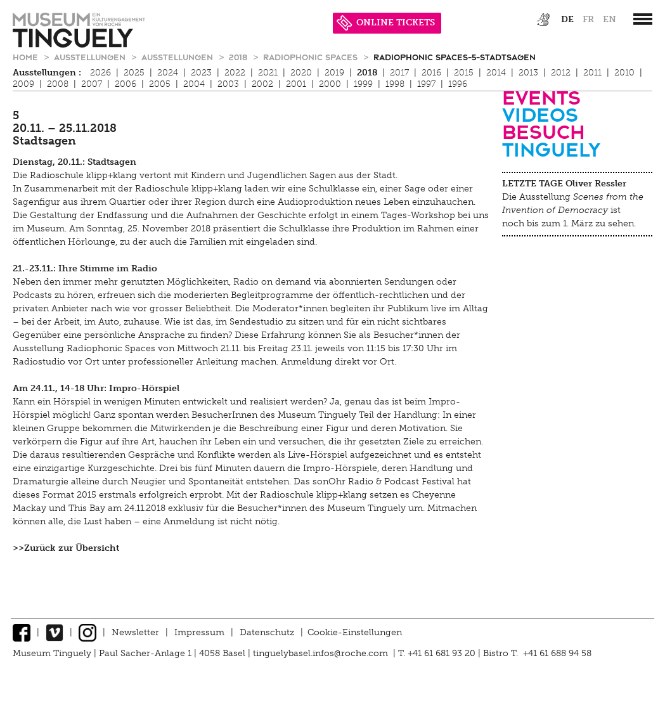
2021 (268, 72)
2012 (561, 72)
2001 (296, 84)
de (567, 19)
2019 (334, 72)
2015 (464, 72)
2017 (399, 72)
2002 (262, 84)
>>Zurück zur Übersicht (66, 548)
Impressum (199, 632)
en (609, 19)
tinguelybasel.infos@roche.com (322, 653)
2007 (91, 84)
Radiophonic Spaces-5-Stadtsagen (454, 56)
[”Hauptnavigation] (642, 19)
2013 (528, 72)
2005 (160, 84)
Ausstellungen (91, 56)
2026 (100, 72)
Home (27, 56)
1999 (363, 84)
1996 (457, 84)
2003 (228, 84)
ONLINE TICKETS (386, 22)
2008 (57, 84)
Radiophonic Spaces (311, 56)
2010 (624, 72)
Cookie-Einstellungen (354, 632)
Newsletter (135, 632)
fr (588, 19)
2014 (496, 72)
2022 (234, 72)
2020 (301, 72)
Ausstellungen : (47, 72)
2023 (201, 72)
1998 (394, 84)
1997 (426, 84)
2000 (330, 84)
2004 (194, 84)
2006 (125, 84)
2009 (23, 84)
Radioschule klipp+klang (83, 175)
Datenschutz (267, 632)
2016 (431, 72)
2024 (167, 72)
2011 (592, 72)
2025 (134, 72)
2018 (239, 56)
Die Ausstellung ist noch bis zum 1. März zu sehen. (572, 210)
